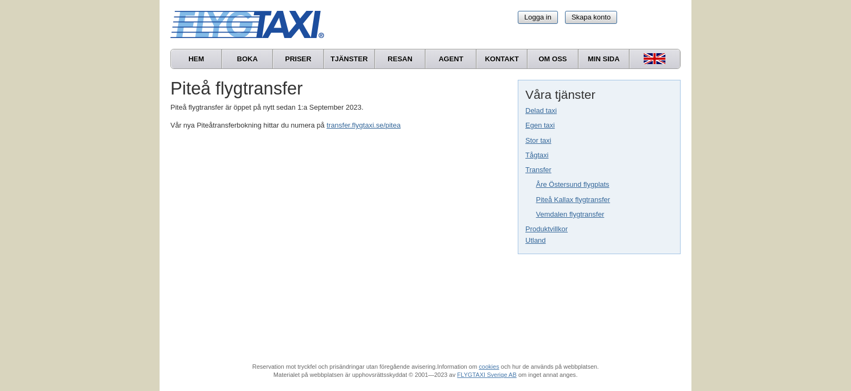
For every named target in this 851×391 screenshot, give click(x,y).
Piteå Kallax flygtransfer (573, 199)
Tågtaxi (537, 155)
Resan (400, 59)
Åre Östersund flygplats (572, 184)
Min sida (604, 59)
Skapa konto (591, 17)
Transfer (538, 170)
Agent (451, 59)
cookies (489, 366)
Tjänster (349, 59)
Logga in (537, 17)
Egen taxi (540, 125)
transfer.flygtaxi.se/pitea (364, 125)
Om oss (552, 59)
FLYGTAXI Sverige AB (487, 374)
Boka (247, 59)
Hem (196, 59)
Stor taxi (538, 140)
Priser (298, 59)
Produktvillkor (546, 229)
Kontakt (502, 59)
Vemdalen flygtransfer (570, 214)
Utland (535, 240)
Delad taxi (541, 110)
